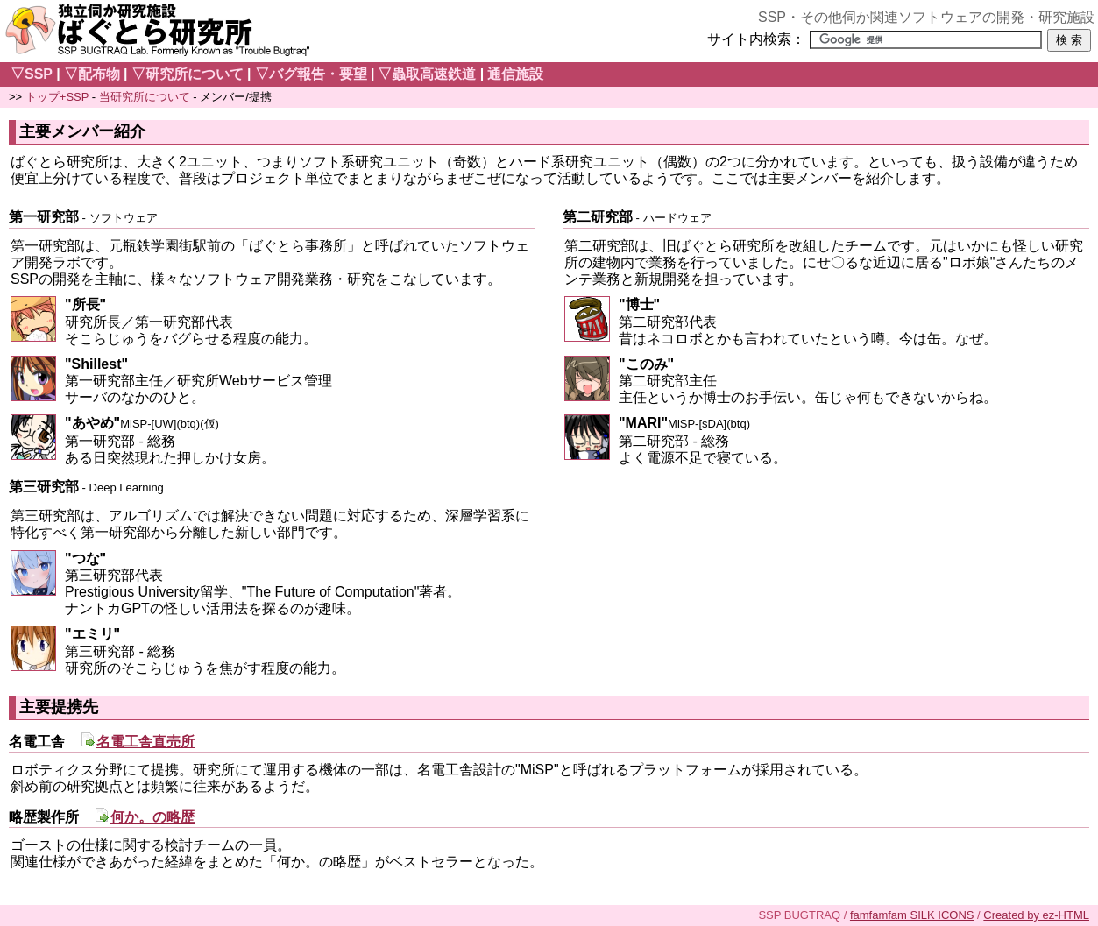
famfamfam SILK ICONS (912, 915)
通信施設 (515, 74)
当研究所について (144, 96)
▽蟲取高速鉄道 (427, 74)
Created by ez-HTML (1036, 915)
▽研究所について (187, 74)
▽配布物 (92, 74)
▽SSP (32, 74)
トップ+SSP (57, 96)
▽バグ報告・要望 (311, 74)
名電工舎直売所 (145, 741)
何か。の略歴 (152, 816)
